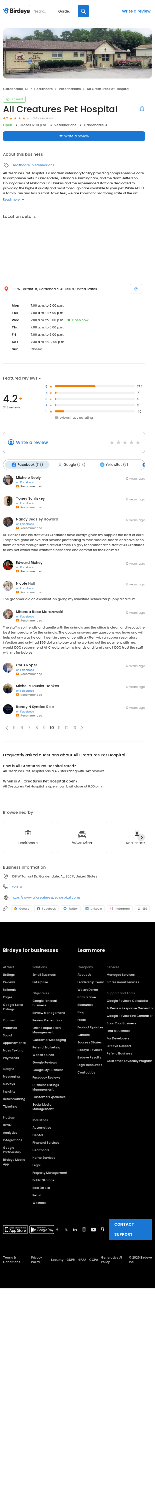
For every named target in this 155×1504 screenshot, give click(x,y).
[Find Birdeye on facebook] (57, 1229)
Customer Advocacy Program (129, 1061)
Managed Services (121, 974)
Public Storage (43, 1180)
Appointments (14, 1043)
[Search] (83, 11)
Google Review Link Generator (129, 1016)
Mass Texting (13, 1050)
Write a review (136, 11)
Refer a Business (119, 1053)
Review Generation (47, 1020)
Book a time (87, 997)
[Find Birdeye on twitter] (66, 1229)
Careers (84, 1035)
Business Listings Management (45, 1087)
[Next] (141, 837)
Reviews (9, 982)
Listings (9, 974)
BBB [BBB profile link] (142, 909)
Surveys (9, 1084)
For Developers (118, 1038)
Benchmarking (14, 1099)
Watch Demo (88, 990)
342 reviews (43, 118)
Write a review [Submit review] (74, 136)
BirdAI (7, 1125)
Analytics (10, 1132)
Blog (81, 1012)
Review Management (48, 1013)
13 (74, 728)
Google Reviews (44, 1062)
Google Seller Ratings (13, 1007)
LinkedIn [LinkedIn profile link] (94, 909)
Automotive (41, 1127)
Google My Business (48, 1070)
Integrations (12, 1140)
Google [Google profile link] (21, 909)
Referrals (9, 990)
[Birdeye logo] (17, 11)
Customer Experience (49, 1097)
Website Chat (43, 1055)
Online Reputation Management (46, 1030)
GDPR (70, 1260)
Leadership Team (91, 982)
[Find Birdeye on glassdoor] (102, 1229)
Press (82, 1020)
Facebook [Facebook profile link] (46, 909)
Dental (37, 1135)
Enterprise (40, 982)
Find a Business (118, 1031)
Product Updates (91, 1027)
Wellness (39, 1203)
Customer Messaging (49, 1040)
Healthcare (43, 88)
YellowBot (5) (114, 464)
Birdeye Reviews (90, 1050)
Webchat (10, 1028)
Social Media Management (43, 1106)
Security (57, 1260)
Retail (36, 1195)
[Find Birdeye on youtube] (93, 1229)
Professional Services (123, 982)
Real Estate (41, 1188)
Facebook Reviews (46, 1077)
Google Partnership (12, 1149)
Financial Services (46, 1142)
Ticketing (10, 1106)
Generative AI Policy (111, 1259)
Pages (7, 997)
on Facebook (25, 482)
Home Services (43, 1158)
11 (59, 728)
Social (7, 1035)
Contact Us (86, 1072)
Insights (9, 1091)
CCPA (93, 1260)
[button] (6, 727)
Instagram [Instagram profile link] (120, 909)
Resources (86, 1005)
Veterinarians (70, 88)
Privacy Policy (36, 1259)
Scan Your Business (121, 1023)
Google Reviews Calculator (127, 1001)
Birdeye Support (119, 1046)
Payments (11, 1058)
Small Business (44, 974)
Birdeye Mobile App (14, 1162)
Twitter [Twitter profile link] (71, 909)
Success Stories (90, 1042)
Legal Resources (90, 1065)
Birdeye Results (89, 1057)
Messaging (11, 1076)
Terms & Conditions (11, 1259)
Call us (17, 887)
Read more (13, 199)
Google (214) (71, 464)
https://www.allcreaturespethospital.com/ (46, 897)
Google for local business (44, 1003)
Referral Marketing (46, 1047)
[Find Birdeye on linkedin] (75, 1229)
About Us (85, 974)
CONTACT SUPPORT (124, 1229)
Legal (36, 1165)
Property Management (50, 1173)
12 (66, 728)
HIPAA (82, 1260)
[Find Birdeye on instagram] (84, 1229)
